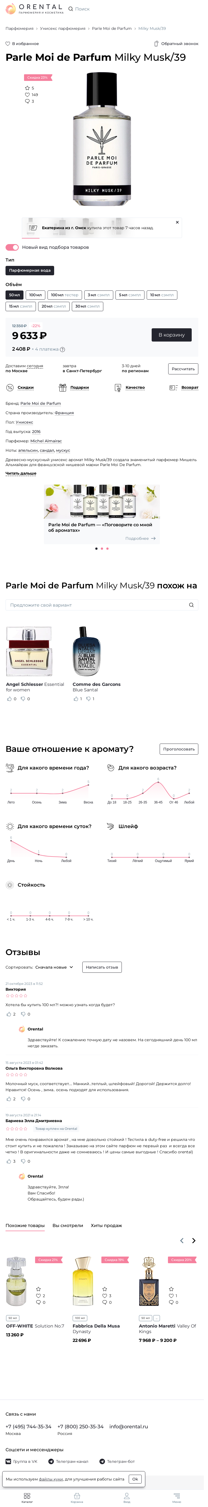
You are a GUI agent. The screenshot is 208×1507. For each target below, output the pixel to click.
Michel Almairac (46, 440)
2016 (36, 431)
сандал (47, 450)
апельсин (28, 450)
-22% (35, 325)
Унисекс (24, 422)
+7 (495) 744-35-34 (28, 1427)
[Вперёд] (193, 1240)
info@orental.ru (128, 1427)
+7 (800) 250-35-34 (80, 1427)
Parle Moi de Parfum (40, 403)
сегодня (35, 365)
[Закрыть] (177, 222)
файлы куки (51, 1479)
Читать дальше (21, 473)
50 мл (13, 1318)
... (156, 1318)
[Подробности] (62, 349)
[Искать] (191, 605)
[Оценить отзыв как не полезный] (23, 699)
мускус (63, 450)
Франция (64, 412)
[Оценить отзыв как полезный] (9, 699)
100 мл (80, 1318)
